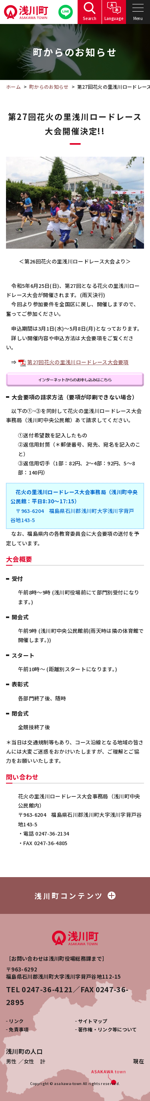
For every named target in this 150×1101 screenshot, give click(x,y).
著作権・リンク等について (107, 1029)
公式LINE (65, 12)
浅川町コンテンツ (75, 895)
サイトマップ (93, 1020)
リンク (16, 1020)
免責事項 (18, 1029)
